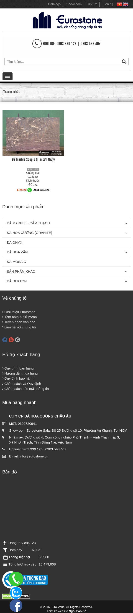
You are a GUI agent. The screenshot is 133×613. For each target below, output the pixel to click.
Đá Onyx (14, 242)
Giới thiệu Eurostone (18, 312)
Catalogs (54, 4)
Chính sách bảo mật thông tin (25, 389)
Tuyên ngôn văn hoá (18, 322)
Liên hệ (108, 4)
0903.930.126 (41, 190)
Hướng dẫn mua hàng (20, 373)
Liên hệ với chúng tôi (19, 327)
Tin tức (92, 4)
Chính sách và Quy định (21, 384)
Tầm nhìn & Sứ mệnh (19, 317)
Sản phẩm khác (21, 271)
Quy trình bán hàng (18, 368)
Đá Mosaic (16, 262)
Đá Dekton (17, 281)
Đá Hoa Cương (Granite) (29, 233)
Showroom (74, 4)
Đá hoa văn (17, 252)
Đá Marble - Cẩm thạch (28, 223)
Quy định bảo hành (17, 378)
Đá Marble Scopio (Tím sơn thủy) (33, 159)
